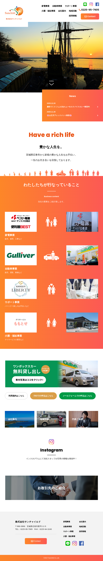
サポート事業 (71, 6)
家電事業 (45, 6)
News (72, 96)
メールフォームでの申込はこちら (77, 396)
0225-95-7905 (89, 9)
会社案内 (62, 11)
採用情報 (73, 16)
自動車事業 (57, 6)
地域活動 (73, 11)
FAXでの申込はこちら (43, 396)
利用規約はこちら (16, 396)
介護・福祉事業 (48, 11)
